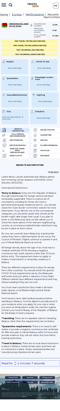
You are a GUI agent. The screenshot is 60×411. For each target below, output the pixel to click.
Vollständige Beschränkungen (13, 135)
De (55, 6)
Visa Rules (41, 151)
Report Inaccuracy (13, 382)
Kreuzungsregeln (14, 145)
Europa (17, 14)
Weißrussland (35, 14)
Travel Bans (33, 5)
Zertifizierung (12, 140)
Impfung (40, 140)
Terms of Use (13, 377)
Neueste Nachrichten (13, 130)
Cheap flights (12, 156)
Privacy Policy (47, 377)
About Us (30, 377)
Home (4, 14)
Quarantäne (42, 135)
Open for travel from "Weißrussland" (13, 151)
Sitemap (30, 382)
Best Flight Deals (47, 382)
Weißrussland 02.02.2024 (19, 25)
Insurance (41, 156)
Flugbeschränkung (45, 145)
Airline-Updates (44, 130)
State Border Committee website (29, 207)
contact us (24, 396)
